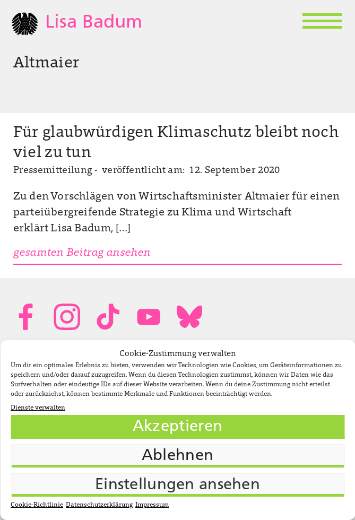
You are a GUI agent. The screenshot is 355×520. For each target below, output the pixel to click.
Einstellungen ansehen (177, 485)
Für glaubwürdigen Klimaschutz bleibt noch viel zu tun (176, 143)
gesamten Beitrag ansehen (82, 253)
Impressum (152, 505)
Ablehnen (177, 456)
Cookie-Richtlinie (37, 505)
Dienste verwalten (38, 408)
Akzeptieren (177, 427)
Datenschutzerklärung (99, 505)
